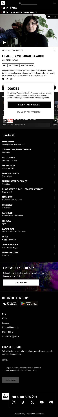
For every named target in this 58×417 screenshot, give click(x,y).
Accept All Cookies (29, 104)
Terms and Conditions (35, 414)
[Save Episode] (55, 50)
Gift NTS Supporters (10, 336)
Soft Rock (13, 65)
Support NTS (7, 331)
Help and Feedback (10, 327)
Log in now (21, 282)
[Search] (20, 2)
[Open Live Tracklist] (48, 16)
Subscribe (10, 380)
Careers (5, 323)
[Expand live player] (55, 16)
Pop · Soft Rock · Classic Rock (14, 125)
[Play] (29, 30)
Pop (4, 65)
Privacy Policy (30, 370)
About (4, 318)
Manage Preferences (29, 112)
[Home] (3, 3)
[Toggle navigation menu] (55, 3)
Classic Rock (27, 65)
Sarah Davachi (12, 60)
